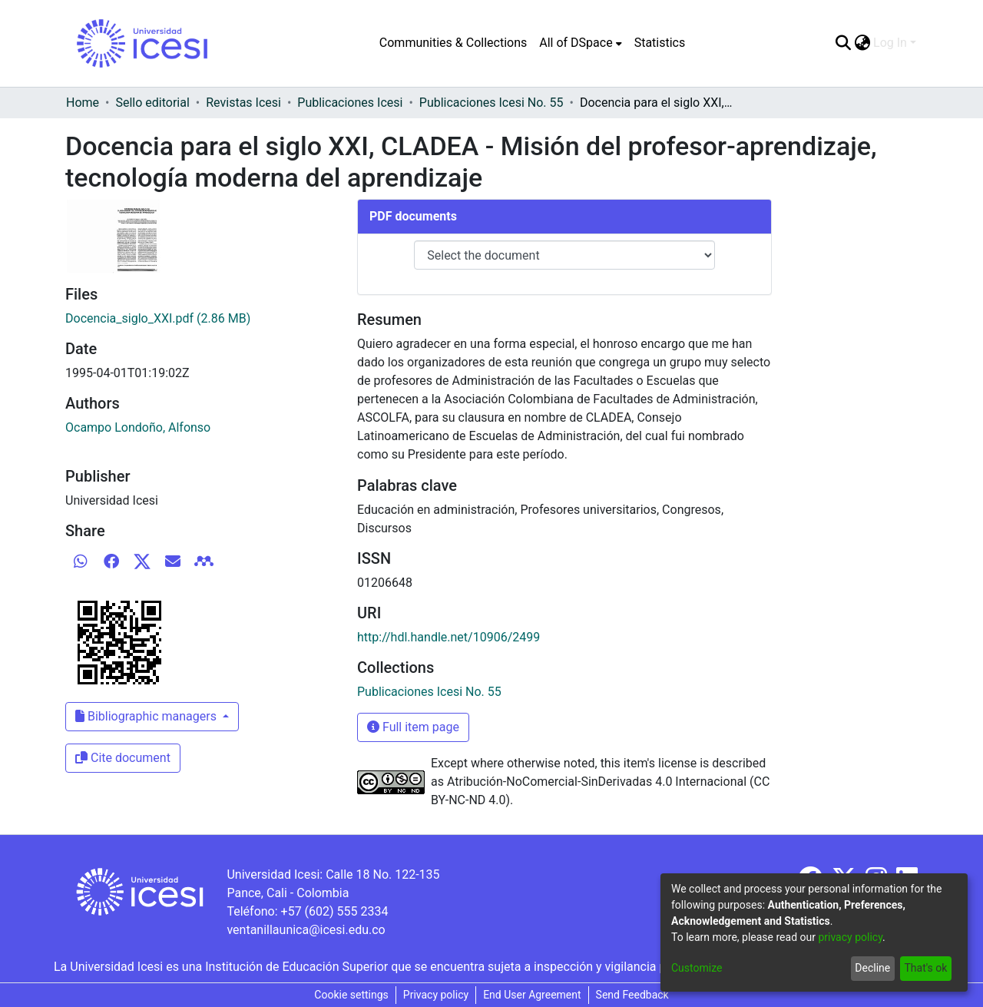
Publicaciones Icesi (349, 102)
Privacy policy (435, 995)
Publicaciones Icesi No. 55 (491, 102)
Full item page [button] (413, 727)
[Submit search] (842, 43)
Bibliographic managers (147, 716)
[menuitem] (580, 43)
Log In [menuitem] (890, 42)
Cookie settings (351, 995)
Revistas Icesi (243, 102)
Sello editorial (152, 102)
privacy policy (850, 937)
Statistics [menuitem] (660, 42)
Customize (696, 968)
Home (82, 102)
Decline (872, 968)
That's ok (925, 968)
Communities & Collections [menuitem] (453, 42)
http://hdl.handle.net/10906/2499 (448, 637)
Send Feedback (632, 995)
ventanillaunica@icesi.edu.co (306, 930)
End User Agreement (532, 995)
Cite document (122, 757)
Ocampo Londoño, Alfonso (137, 427)
